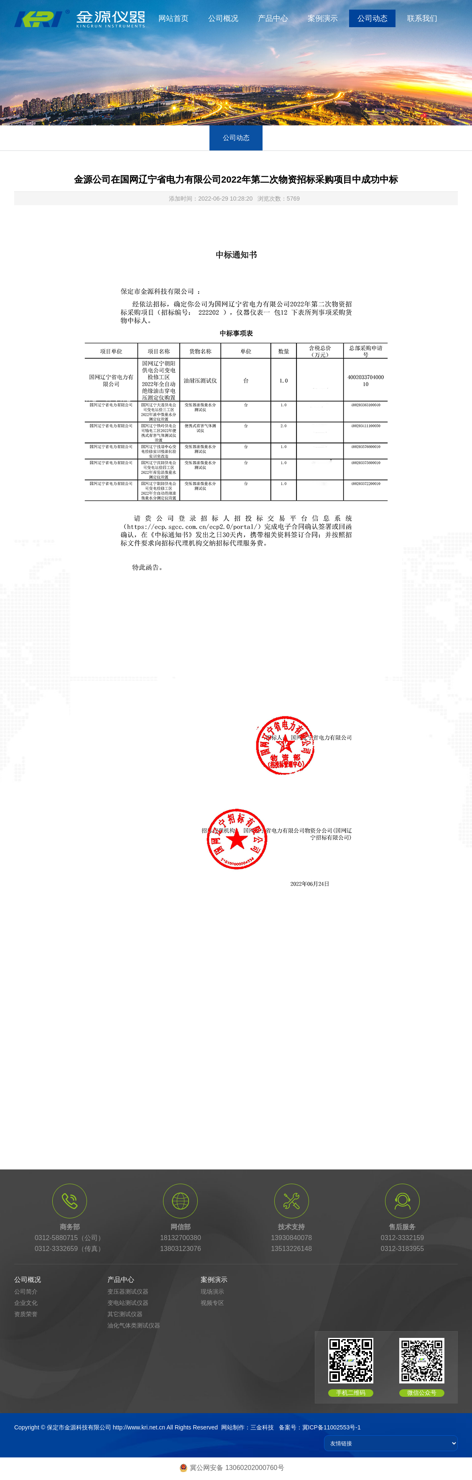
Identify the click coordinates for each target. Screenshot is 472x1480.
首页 (56, 398)
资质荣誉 (26, 1314)
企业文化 (26, 1302)
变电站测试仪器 (127, 1302)
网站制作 (233, 1427)
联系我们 (422, 18)
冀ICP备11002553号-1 (331, 1427)
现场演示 (212, 1291)
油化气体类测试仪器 (133, 1325)
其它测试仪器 (125, 1314)
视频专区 (212, 1302)
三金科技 (262, 1427)
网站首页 (173, 18)
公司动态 (372, 18)
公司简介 (26, 1291)
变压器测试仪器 (127, 1291)
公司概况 (223, 18)
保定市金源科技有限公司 (79, 1427)
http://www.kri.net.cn (139, 1427)
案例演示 (323, 18)
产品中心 (273, 18)
